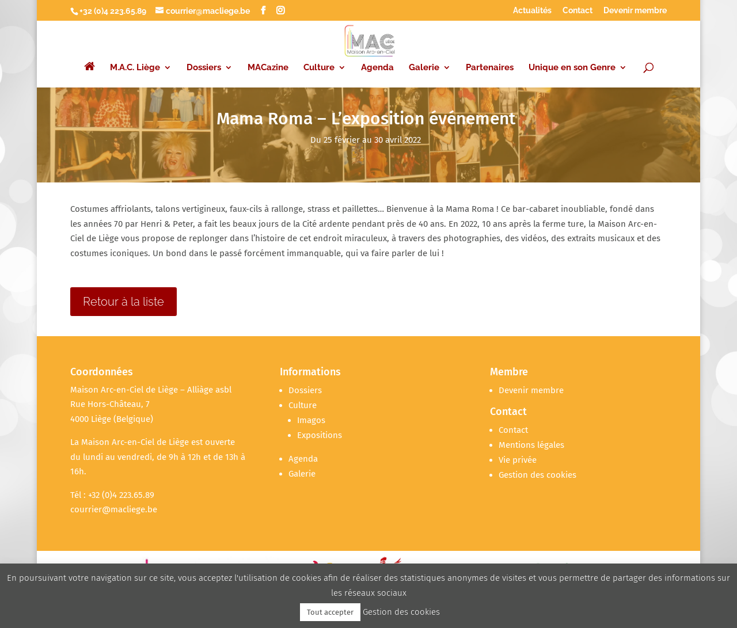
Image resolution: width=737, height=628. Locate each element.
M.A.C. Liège (135, 56)
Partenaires (490, 56)
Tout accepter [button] (330, 612)
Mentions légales (531, 445)
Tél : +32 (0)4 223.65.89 (112, 495)
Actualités (532, 10)
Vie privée (518, 460)
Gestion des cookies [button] (537, 475)
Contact (577, 10)
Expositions (319, 435)
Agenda (377, 56)
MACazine (268, 56)
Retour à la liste (123, 302)
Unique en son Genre (572, 56)
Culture (319, 56)
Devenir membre (635, 10)
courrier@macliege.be (113, 509)
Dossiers (204, 56)
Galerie (424, 56)
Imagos (311, 420)
